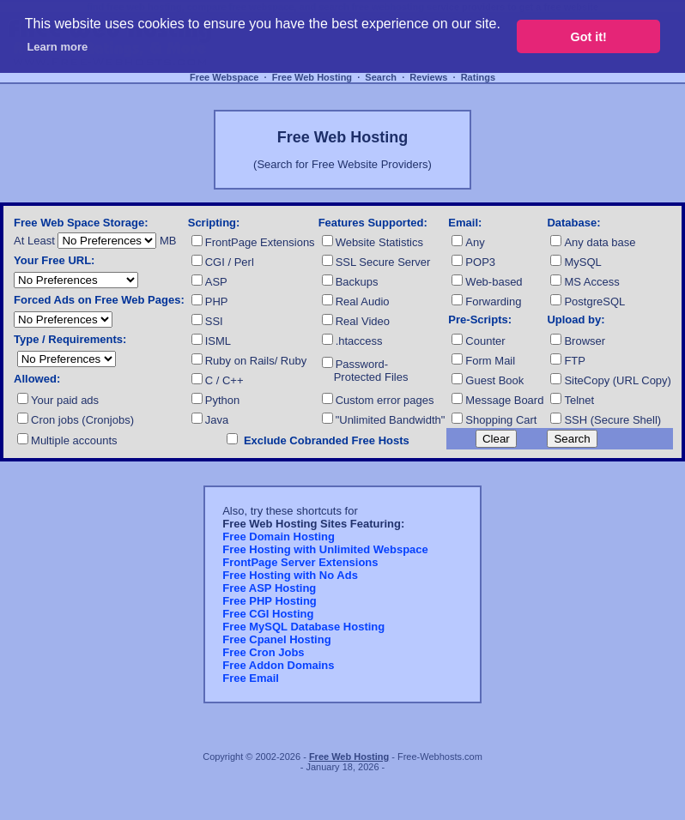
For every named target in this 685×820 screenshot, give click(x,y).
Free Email (250, 678)
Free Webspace (224, 77)
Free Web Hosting (312, 77)
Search (380, 77)
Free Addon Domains (278, 665)
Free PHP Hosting (269, 600)
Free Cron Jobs (263, 652)
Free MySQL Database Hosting (303, 626)
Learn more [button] (57, 46)
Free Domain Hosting (278, 536)
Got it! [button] (589, 37)
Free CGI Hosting (267, 613)
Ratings (478, 77)
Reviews (428, 77)
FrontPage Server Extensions (300, 562)
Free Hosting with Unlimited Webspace (325, 549)
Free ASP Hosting (269, 588)
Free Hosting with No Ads (290, 575)
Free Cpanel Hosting (276, 639)
